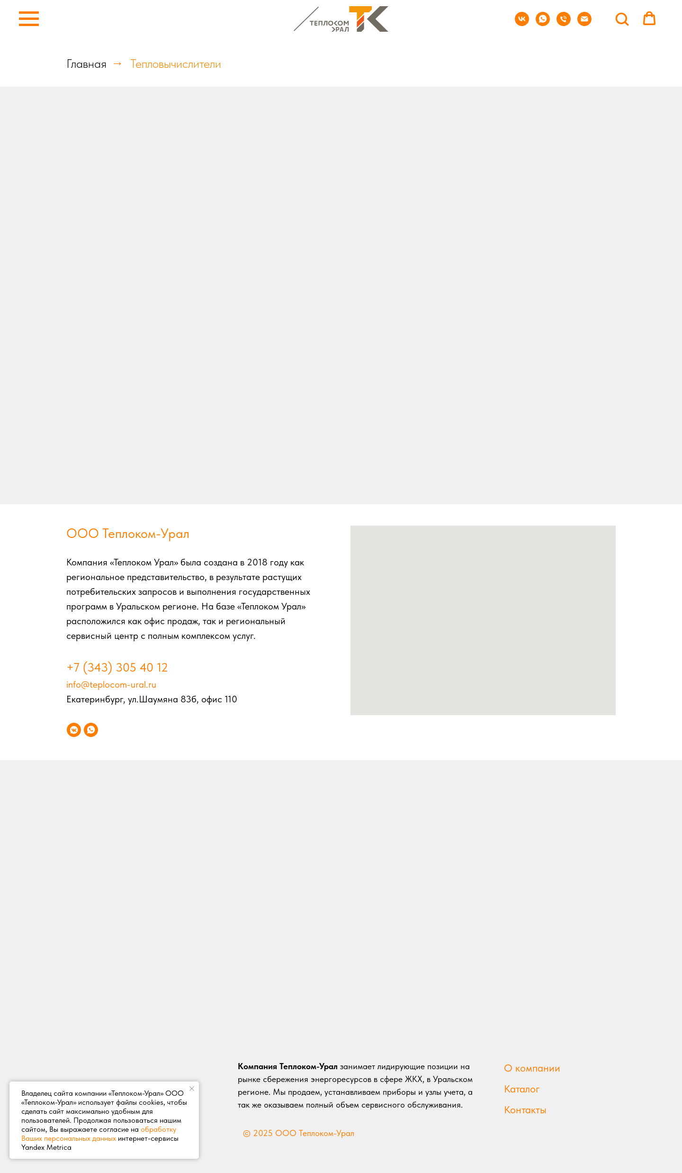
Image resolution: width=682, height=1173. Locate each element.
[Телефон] (563, 23)
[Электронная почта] (584, 23)
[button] (622, 18)
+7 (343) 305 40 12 (117, 667)
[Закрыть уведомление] (192, 1088)
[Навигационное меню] (29, 19)
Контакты (525, 1109)
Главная (86, 63)
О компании (532, 1068)
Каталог (522, 1088)
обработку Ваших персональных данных (98, 1134)
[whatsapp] (543, 23)
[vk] (522, 23)
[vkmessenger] (74, 730)
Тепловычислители (175, 63)
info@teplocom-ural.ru (111, 684)
